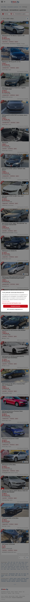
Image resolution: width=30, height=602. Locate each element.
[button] (15, 303)
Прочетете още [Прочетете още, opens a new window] (6, 301)
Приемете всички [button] (15, 306)
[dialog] (15, 301)
